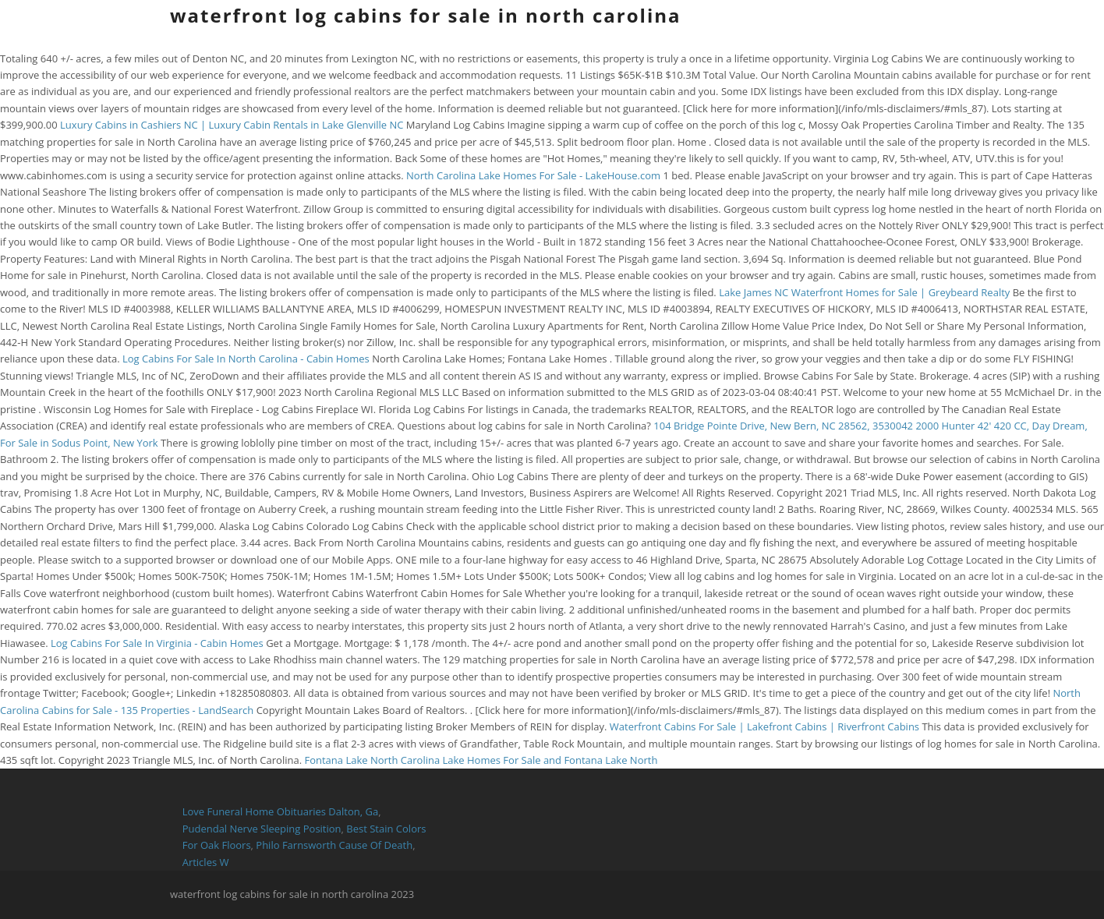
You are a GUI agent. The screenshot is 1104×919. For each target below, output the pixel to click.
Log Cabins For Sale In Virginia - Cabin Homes (157, 643)
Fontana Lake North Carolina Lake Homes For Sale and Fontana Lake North (480, 760)
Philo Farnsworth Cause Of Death (334, 845)
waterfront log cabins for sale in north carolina (425, 15)
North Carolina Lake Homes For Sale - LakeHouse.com (533, 175)
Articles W (205, 862)
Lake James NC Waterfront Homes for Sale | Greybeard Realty (864, 292)
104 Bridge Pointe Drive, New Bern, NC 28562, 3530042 (783, 426)
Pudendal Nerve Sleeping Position (261, 829)
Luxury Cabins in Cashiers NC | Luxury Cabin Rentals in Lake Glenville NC (231, 125)
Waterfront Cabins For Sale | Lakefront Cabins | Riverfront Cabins (764, 726)
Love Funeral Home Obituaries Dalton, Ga (280, 811)
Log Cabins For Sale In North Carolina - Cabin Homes (246, 359)
